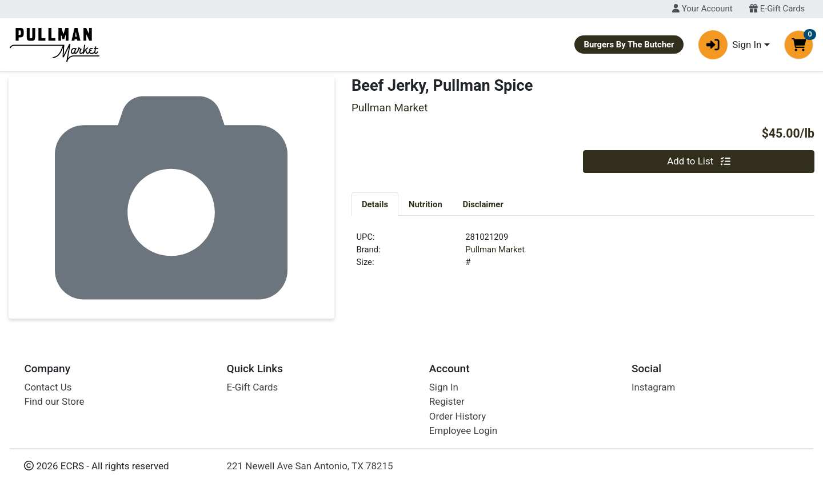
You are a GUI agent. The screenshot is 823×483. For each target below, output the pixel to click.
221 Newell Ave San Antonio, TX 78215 (310, 466)
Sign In (443, 387)
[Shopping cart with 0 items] (798, 44)
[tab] (374, 203)
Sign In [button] (730, 44)
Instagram (653, 387)
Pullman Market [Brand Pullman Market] (495, 249)
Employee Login (463, 430)
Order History (457, 416)
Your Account (702, 8)
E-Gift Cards (777, 8)
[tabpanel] (582, 254)
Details (375, 204)
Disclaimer (483, 204)
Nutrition (425, 204)
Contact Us (47, 387)
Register (447, 401)
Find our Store (54, 401)
